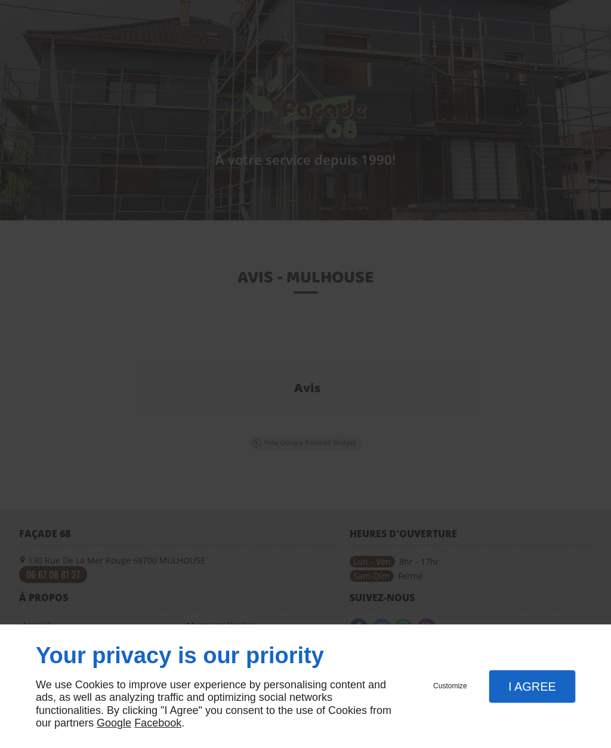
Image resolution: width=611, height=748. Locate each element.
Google (114, 723)
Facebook (157, 723)
